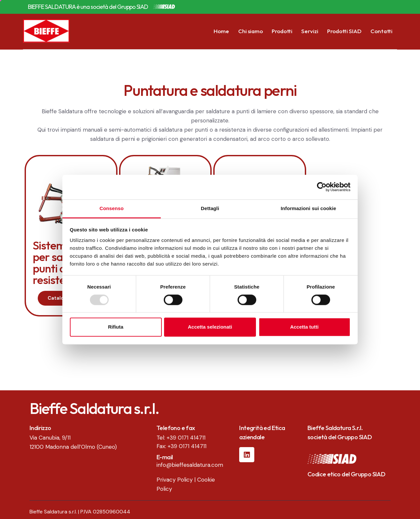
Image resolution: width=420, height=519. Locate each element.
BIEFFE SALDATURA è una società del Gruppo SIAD (88, 7)
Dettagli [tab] (210, 208)
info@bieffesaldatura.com (190, 464)
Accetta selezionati (210, 327)
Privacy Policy (175, 479)
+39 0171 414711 (186, 437)
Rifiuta (115, 327)
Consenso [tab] (111, 208)
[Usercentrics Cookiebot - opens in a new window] (321, 187)
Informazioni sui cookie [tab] (308, 208)
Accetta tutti (304, 327)
